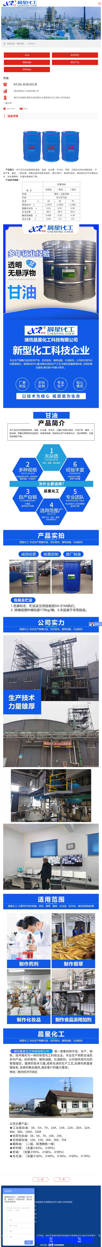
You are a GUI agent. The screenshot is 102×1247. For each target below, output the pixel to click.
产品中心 (31, 44)
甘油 (62, 1179)
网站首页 (20, 44)
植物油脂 (27, 62)
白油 (27, 55)
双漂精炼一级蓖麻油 (40, 1179)
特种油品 (27, 69)
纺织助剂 (75, 55)
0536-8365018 (25, 84)
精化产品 (75, 62)
